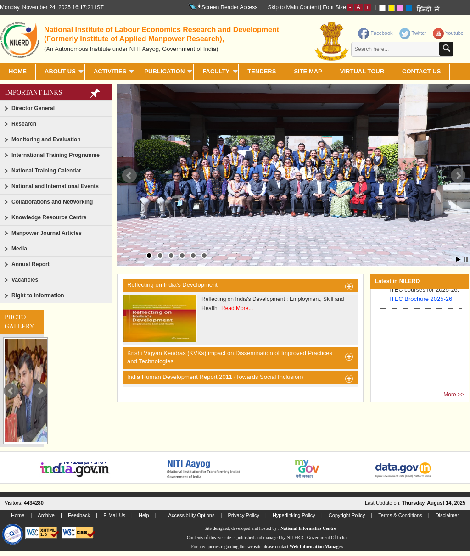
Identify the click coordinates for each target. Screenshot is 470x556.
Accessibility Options (191, 515)
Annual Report (30, 264)
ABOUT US (60, 71)
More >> (453, 394)
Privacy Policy (243, 515)
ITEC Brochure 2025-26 (420, 300)
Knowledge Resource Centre (48, 217)
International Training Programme (55, 155)
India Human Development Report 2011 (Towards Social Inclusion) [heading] (240, 378)
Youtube (448, 33)
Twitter (412, 33)
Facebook (375, 33)
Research (23, 124)
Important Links (33, 92)
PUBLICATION (164, 71)
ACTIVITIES (110, 71)
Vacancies (24, 280)
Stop (466, 259)
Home (18, 71)
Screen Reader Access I (230, 7)
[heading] (166, 38)
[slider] (25, 390)
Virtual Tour (362, 71)
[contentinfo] (392, 42)
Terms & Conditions (400, 515)
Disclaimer (447, 515)
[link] (414, 31)
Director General (33, 108)
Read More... (237, 308)
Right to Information (37, 295)
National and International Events (55, 186)
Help (144, 515)
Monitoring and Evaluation (46, 139)
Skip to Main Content (293, 7)
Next (40, 391)
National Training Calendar (46, 170)
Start (458, 259)
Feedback (79, 515)
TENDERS (261, 71)
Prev (11, 391)
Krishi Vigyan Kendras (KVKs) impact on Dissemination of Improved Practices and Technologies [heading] (240, 357)
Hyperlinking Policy (294, 515)
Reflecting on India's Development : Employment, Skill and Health (233, 318)
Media (19, 248)
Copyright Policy (347, 515)
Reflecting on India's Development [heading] (240, 286)
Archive (46, 515)
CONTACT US (421, 71)
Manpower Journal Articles (46, 233)
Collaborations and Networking (52, 202)
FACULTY (215, 71)
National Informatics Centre (308, 528)
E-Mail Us (114, 515)
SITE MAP (308, 71)
